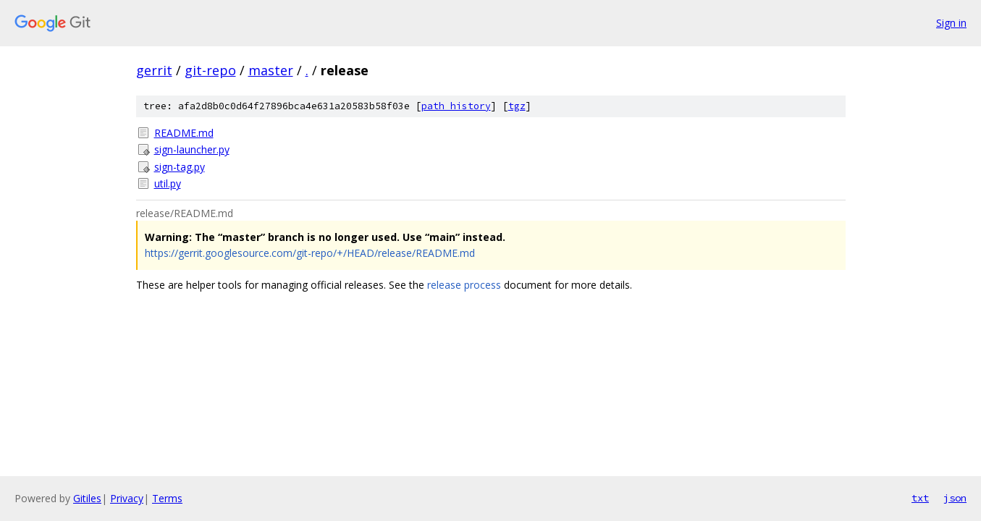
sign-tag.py (179, 167)
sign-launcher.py (192, 149)
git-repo (210, 70)
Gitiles (87, 498)
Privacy (126, 498)
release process (464, 285)
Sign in (951, 23)
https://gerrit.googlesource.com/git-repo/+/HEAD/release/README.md (310, 253)
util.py (167, 183)
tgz (517, 106)
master (270, 70)
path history (456, 106)
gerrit (154, 70)
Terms (167, 498)
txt (920, 497)
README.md (184, 133)
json (955, 497)
